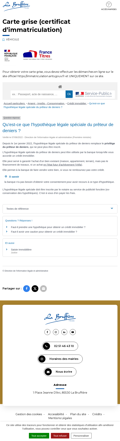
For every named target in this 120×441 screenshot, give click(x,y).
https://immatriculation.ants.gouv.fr (41, 76)
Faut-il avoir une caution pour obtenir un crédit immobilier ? (44, 231)
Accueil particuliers (15, 103)
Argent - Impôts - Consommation (46, 103)
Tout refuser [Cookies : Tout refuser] (60, 435)
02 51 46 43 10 (58, 346)
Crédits (97, 414)
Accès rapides (108, 6)
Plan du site (78, 414)
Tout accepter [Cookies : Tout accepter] (39, 435)
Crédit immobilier (77, 103)
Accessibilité (56, 414)
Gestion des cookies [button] (29, 414)
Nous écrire (58, 371)
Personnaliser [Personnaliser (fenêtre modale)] (81, 435)
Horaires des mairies (58, 359)
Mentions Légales (60, 418)
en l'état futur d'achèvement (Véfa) (62, 164)
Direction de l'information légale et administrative (26, 271)
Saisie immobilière (21, 249)
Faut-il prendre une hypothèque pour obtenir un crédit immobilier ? (48, 227)
